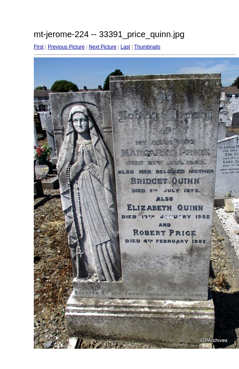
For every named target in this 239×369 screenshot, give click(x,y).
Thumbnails (147, 47)
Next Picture (102, 47)
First (38, 47)
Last (125, 47)
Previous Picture (66, 47)
